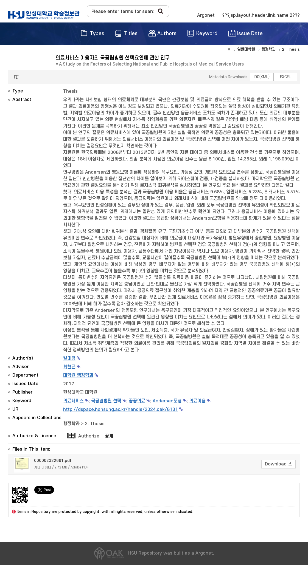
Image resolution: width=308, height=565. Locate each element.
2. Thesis (95, 423)
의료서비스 (73, 401)
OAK (44, 15)
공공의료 (137, 401)
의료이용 (197, 401)
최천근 (69, 367)
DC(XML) (262, 77)
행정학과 (71, 423)
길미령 (69, 358)
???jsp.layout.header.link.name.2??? (261, 15)
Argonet (206, 15)
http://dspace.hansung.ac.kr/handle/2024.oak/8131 (120, 409)
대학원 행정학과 (78, 375)
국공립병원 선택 (106, 401)
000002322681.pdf (53, 460)
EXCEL (285, 77)
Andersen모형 (167, 401)
